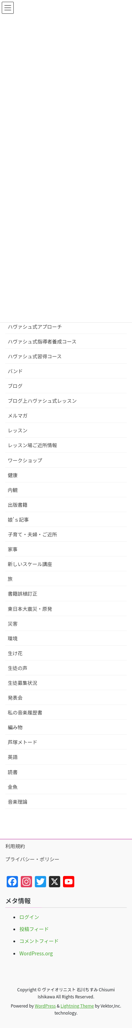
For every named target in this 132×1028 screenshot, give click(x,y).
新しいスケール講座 (30, 563)
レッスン (17, 430)
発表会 (15, 697)
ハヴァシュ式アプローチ (35, 326)
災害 (13, 623)
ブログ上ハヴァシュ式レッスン (42, 400)
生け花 (15, 653)
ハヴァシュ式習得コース (35, 356)
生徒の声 (17, 667)
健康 (13, 475)
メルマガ (17, 415)
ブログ (15, 385)
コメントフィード (39, 940)
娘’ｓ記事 (18, 519)
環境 (13, 638)
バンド (15, 371)
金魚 (13, 786)
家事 (13, 549)
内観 (13, 489)
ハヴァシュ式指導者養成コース (42, 341)
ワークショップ (25, 460)
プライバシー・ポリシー (32, 859)
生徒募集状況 (22, 682)
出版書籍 (17, 504)
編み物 (15, 727)
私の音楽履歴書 (25, 712)
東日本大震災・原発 (30, 608)
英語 (13, 756)
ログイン (29, 916)
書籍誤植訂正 (22, 593)
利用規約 (15, 846)
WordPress (45, 1006)
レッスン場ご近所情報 (32, 445)
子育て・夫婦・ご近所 (32, 534)
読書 (13, 771)
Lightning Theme (77, 1006)
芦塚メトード (22, 742)
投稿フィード (34, 928)
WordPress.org (36, 953)
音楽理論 (17, 801)
